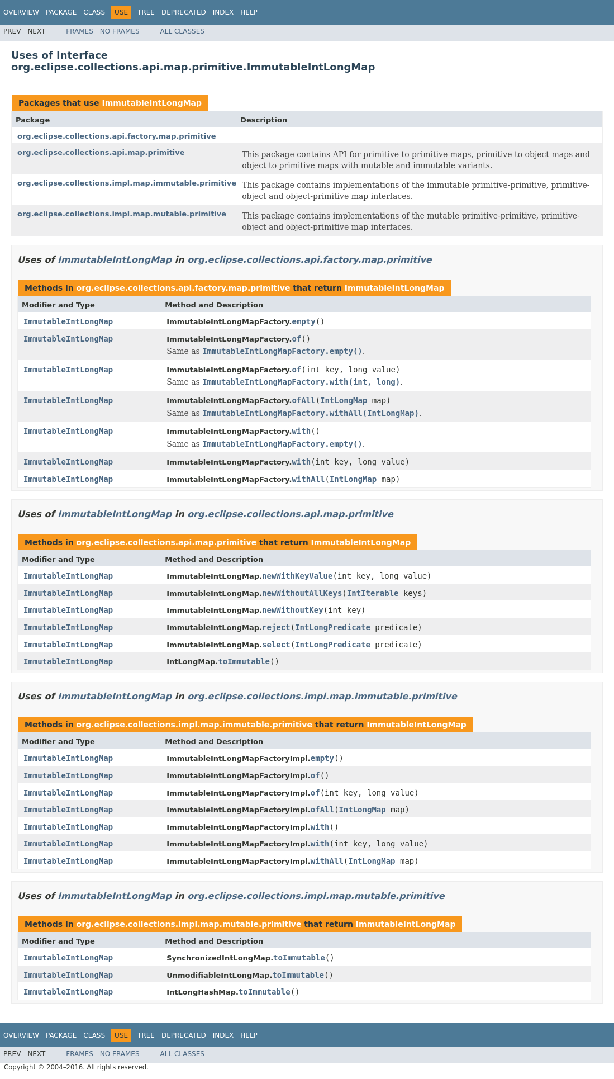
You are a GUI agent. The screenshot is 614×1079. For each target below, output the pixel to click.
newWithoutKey (292, 609)
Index (223, 12)
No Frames (120, 31)
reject (276, 627)
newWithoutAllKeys (302, 593)
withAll (308, 479)
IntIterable (373, 593)
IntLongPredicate (332, 627)
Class (94, 12)
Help (249, 12)
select (276, 644)
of (296, 338)
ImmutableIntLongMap (152, 102)
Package (61, 12)
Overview (21, 12)
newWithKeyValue (297, 575)
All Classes (182, 31)
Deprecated (183, 12)
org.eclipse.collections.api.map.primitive (101, 152)
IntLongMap (343, 400)
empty (303, 321)
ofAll (303, 400)
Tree (146, 12)
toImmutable (244, 661)
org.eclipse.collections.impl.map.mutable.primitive (121, 214)
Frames (79, 31)
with (301, 431)
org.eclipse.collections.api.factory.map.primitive (116, 136)
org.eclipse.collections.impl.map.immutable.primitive (126, 183)
